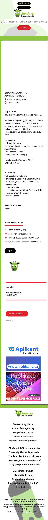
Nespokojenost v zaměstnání (25, 460)
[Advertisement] (22, 68)
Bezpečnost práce (23, 432)
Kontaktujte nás (23, 475)
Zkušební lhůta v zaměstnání (24, 448)
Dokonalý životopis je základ (24, 452)
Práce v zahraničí (23, 436)
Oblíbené (24, 7)
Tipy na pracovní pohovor (23, 440)
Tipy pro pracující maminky (25, 464)
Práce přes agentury (23, 428)
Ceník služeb (23, 487)
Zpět (10, 250)
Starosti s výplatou (23, 424)
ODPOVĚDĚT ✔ (17, 314)
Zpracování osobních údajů (23, 483)
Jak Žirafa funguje (23, 471)
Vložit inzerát (24, 3)
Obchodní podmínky (23, 479)
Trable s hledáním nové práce (24, 456)
